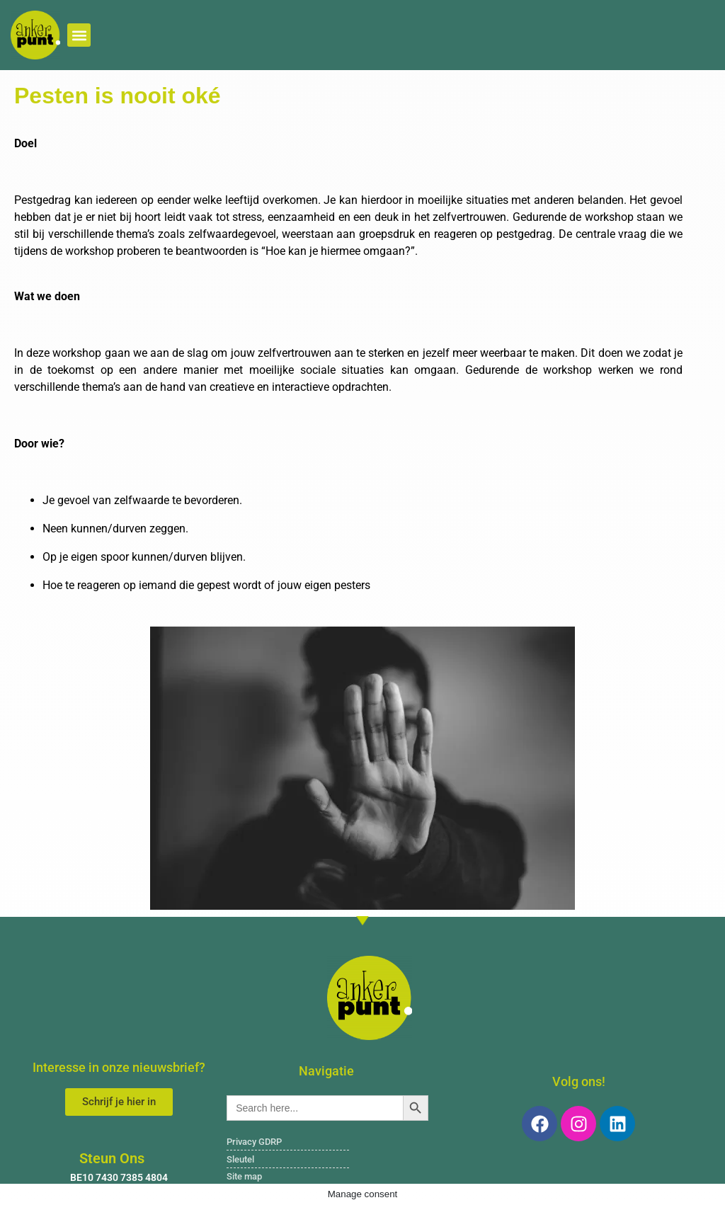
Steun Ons (111, 1158)
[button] (79, 35)
